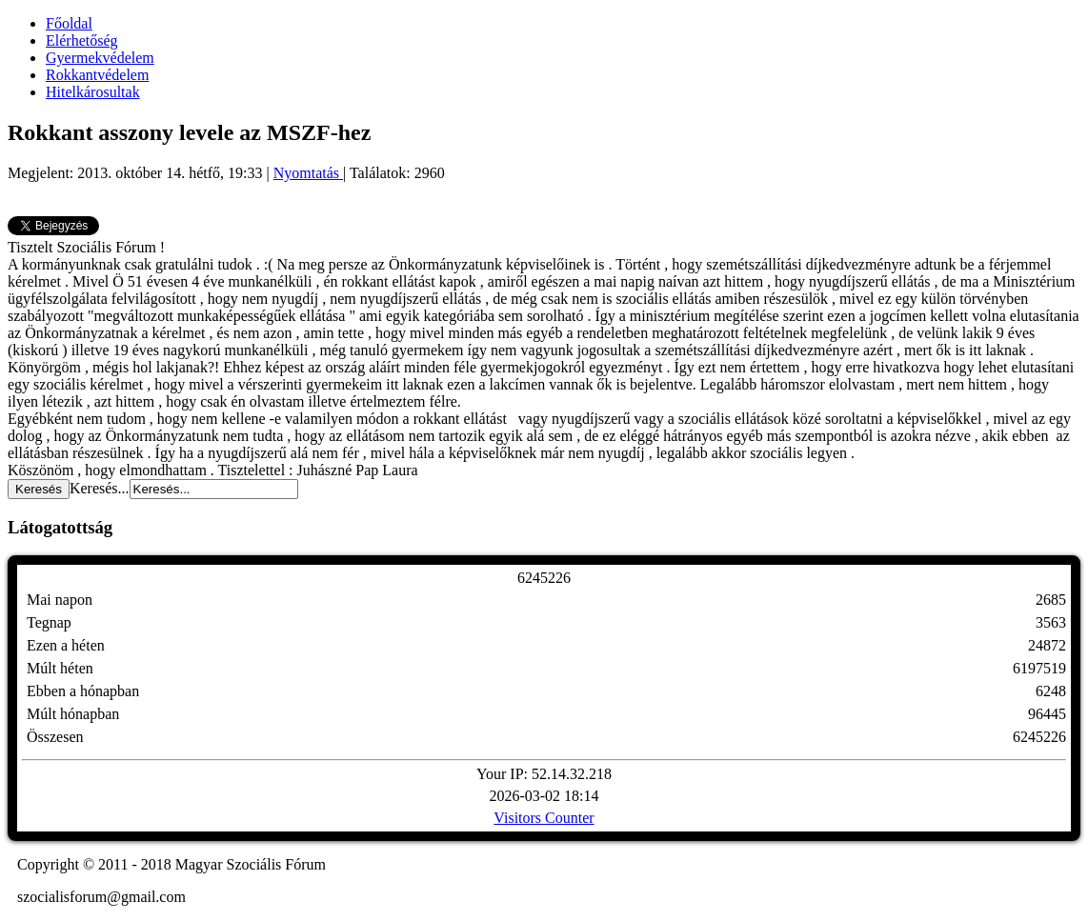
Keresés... (100, 488)
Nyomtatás (308, 173)
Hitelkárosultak (93, 92)
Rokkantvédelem (97, 75)
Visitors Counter (544, 818)
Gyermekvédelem (100, 58)
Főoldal (69, 23)
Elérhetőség (82, 40)
